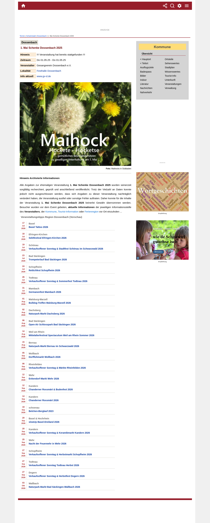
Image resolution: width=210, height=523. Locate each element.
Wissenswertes (172, 71)
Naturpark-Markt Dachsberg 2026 (47, 313)
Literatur (144, 84)
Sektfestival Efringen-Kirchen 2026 (47, 238)
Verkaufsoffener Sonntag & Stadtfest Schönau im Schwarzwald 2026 (66, 248)
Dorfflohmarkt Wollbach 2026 (44, 357)
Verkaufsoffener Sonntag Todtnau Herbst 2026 (54, 465)
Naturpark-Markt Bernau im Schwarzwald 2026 (54, 346)
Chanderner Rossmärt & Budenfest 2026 (51, 389)
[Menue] (186, 5)
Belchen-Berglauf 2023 (41, 411)
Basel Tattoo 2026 (38, 227)
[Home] (23, 5)
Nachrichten (146, 88)
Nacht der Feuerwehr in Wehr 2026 (47, 443)
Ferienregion (91, 211)
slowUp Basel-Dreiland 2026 (44, 422)
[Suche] (172, 5)
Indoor (143, 80)
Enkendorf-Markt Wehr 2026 (44, 378)
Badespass (145, 71)
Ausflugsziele (147, 67)
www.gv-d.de (44, 76)
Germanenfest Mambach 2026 (45, 292)
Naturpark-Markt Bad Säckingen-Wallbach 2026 (54, 487)
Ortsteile (169, 59)
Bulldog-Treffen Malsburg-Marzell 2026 (50, 303)
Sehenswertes (172, 63)
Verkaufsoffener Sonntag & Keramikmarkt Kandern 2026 (59, 432)
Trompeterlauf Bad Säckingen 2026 (48, 259)
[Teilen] (165, 5)
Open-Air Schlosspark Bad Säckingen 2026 (52, 324)
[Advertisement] (105, 20)
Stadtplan (170, 67)
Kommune (51, 211)
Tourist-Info (170, 75)
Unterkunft (170, 80)
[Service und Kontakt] (179, 5)
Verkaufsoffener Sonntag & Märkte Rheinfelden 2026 (57, 367)
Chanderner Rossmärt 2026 (44, 400)
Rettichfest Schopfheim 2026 (44, 270)
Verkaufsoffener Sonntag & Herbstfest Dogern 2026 (57, 476)
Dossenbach (41, 36)
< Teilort (144, 63)
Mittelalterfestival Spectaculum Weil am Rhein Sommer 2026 (61, 335)
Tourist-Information (68, 211)
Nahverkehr (146, 92)
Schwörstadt (31, 36)
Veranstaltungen (173, 84)
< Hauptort (145, 59)
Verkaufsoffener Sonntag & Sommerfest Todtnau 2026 (58, 281)
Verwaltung (170, 88)
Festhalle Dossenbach (49, 70)
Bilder (143, 75)
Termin (22, 36)
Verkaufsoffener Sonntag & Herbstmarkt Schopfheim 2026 (60, 454)
